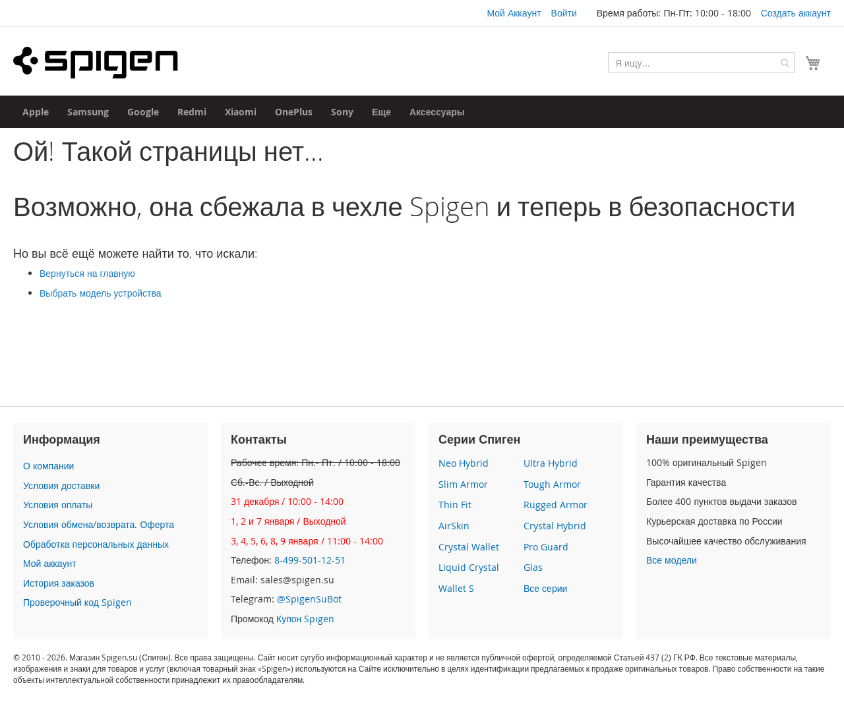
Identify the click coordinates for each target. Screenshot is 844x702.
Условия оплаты (57, 504)
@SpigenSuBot (309, 599)
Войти (564, 13)
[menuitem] (35, 112)
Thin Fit (454, 504)
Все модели (671, 560)
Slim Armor (463, 484)
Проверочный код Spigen (77, 602)
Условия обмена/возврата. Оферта (98, 524)
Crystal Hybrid (555, 525)
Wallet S (456, 588)
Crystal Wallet (468, 547)
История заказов (58, 583)
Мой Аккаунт (514, 13)
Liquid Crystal (468, 567)
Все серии (545, 588)
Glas (533, 567)
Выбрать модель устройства (101, 293)
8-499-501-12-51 (310, 560)
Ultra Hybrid (551, 463)
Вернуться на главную (87, 273)
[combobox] (701, 62)
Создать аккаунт (796, 13)
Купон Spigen (305, 618)
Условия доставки (61, 485)
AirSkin (453, 525)
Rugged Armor (556, 504)
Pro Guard (546, 547)
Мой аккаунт (49, 563)
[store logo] (95, 62)
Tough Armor (552, 484)
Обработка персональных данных (96, 544)
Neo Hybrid (463, 463)
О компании (48, 465)
